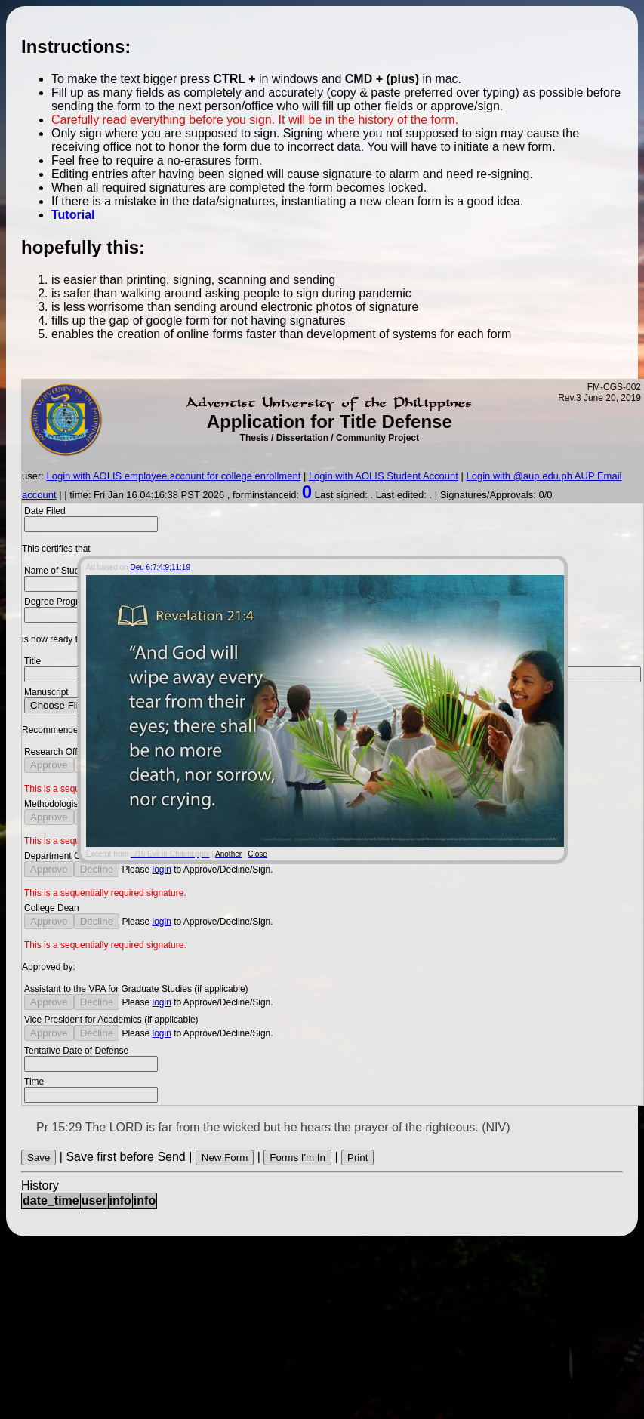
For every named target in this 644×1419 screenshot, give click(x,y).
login (161, 869)
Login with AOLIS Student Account (383, 476)
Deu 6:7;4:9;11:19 (160, 566)
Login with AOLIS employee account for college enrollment (174, 476)
